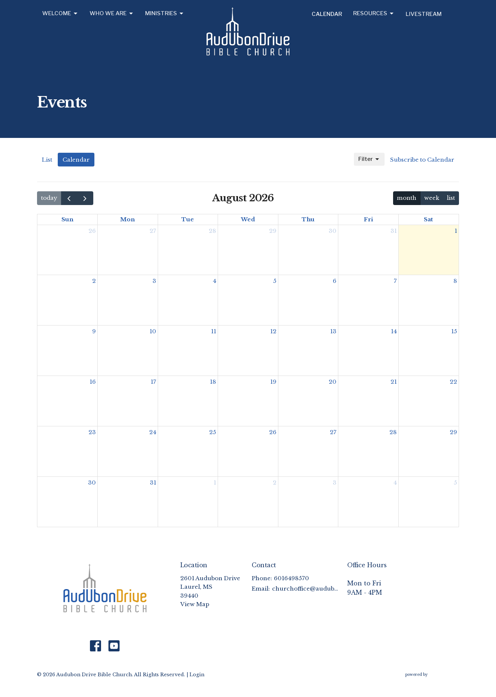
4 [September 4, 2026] (395, 482)
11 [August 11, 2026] (213, 331)
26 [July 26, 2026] (92, 230)
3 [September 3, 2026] (334, 482)
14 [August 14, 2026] (394, 331)
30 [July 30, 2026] (332, 230)
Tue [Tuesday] (187, 219)
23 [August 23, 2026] (92, 432)
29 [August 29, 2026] (453, 432)
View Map (194, 604)
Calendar (327, 14)
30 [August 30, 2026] (92, 482)
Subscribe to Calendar (422, 159)
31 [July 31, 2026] (394, 230)
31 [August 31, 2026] (153, 482)
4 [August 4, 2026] (214, 280)
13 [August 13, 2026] (333, 331)
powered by (432, 675)
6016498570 (291, 578)
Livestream (424, 14)
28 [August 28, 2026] (393, 432)
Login (197, 674)
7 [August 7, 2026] (395, 280)
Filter (369, 159)
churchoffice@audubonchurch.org (306, 588)
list (451, 197)
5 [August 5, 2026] (275, 280)
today (49, 197)
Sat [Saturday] (428, 219)
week (431, 197)
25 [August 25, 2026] (212, 432)
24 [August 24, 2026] (152, 432)
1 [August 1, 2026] (456, 230)
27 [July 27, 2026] (153, 230)
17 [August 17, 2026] (153, 381)
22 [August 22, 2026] (453, 381)
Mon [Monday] (127, 219)
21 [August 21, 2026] (394, 381)
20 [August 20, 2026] (332, 381)
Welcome (60, 13)
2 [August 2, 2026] (94, 280)
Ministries (164, 13)
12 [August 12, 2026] (273, 331)
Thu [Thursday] (308, 219)
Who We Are (112, 13)
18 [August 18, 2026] (213, 381)
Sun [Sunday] (67, 219)
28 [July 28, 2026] (212, 230)
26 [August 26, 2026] (273, 432)
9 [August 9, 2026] (94, 331)
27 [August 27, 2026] (333, 432)
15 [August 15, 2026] (454, 331)
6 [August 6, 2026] (334, 280)
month (406, 197)
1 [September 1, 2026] (215, 482)
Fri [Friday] (368, 219)
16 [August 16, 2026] (93, 381)
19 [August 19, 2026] (273, 381)
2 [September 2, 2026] (275, 482)
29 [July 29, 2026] (273, 230)
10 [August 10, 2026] (153, 331)
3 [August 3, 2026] (154, 280)
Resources (374, 13)
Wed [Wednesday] (248, 219)
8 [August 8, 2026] (455, 280)
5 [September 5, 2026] (455, 482)
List (47, 159)
